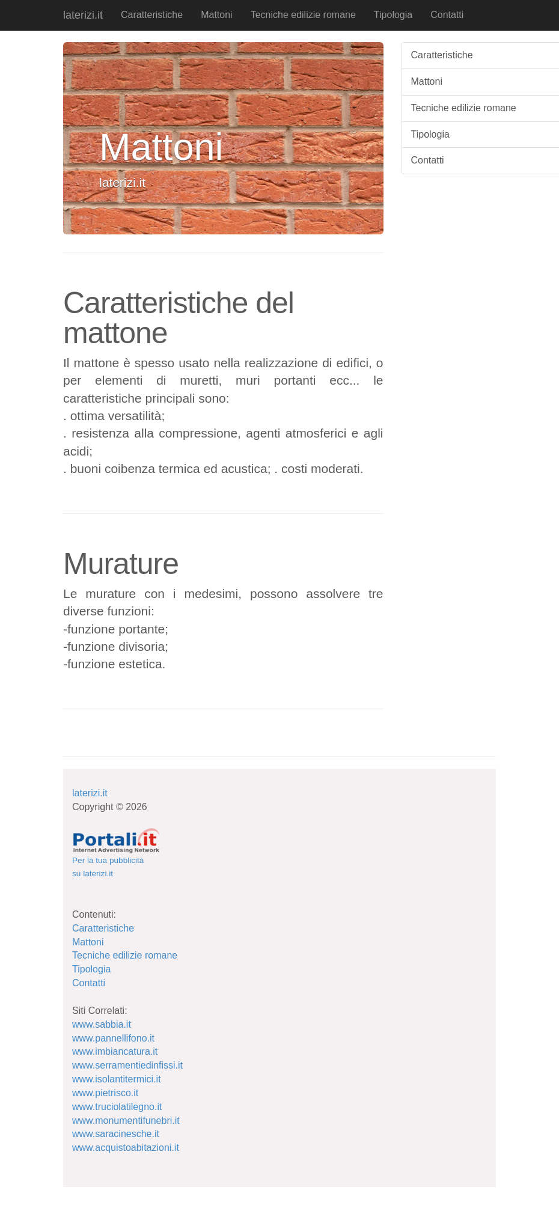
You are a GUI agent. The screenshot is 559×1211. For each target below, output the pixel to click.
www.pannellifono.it (113, 1038)
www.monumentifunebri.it (126, 1120)
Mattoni (216, 15)
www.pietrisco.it (105, 1093)
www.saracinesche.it (115, 1134)
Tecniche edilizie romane (303, 15)
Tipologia (393, 15)
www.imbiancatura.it (114, 1051)
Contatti (446, 15)
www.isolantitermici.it (116, 1079)
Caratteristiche (152, 15)
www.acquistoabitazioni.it (125, 1147)
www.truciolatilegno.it (117, 1107)
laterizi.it (83, 15)
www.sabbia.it (101, 1024)
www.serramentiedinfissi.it (127, 1065)
